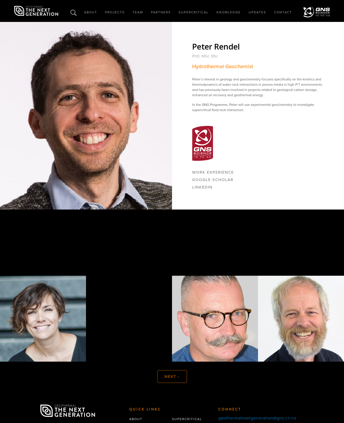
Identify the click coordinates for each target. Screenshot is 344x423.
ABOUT (90, 12)
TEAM (138, 12)
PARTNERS (161, 12)
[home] (36, 11)
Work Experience (213, 172)
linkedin (202, 187)
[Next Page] (172, 376)
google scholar (212, 179)
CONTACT (283, 12)
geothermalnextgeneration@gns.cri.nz (257, 418)
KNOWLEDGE (229, 12)
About (135, 419)
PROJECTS (115, 12)
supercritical (187, 419)
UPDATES (257, 12)
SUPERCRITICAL (194, 12)
